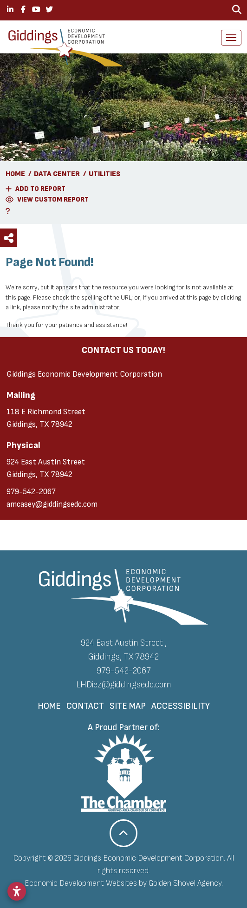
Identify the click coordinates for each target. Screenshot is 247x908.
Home (49, 706)
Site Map (128, 706)
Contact (85, 706)
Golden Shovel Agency (185, 883)
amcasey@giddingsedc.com (52, 504)
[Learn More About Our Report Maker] (123, 211)
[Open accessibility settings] (16, 891)
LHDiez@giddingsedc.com (123, 684)
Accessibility (180, 706)
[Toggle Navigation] (231, 38)
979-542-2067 (31, 491)
